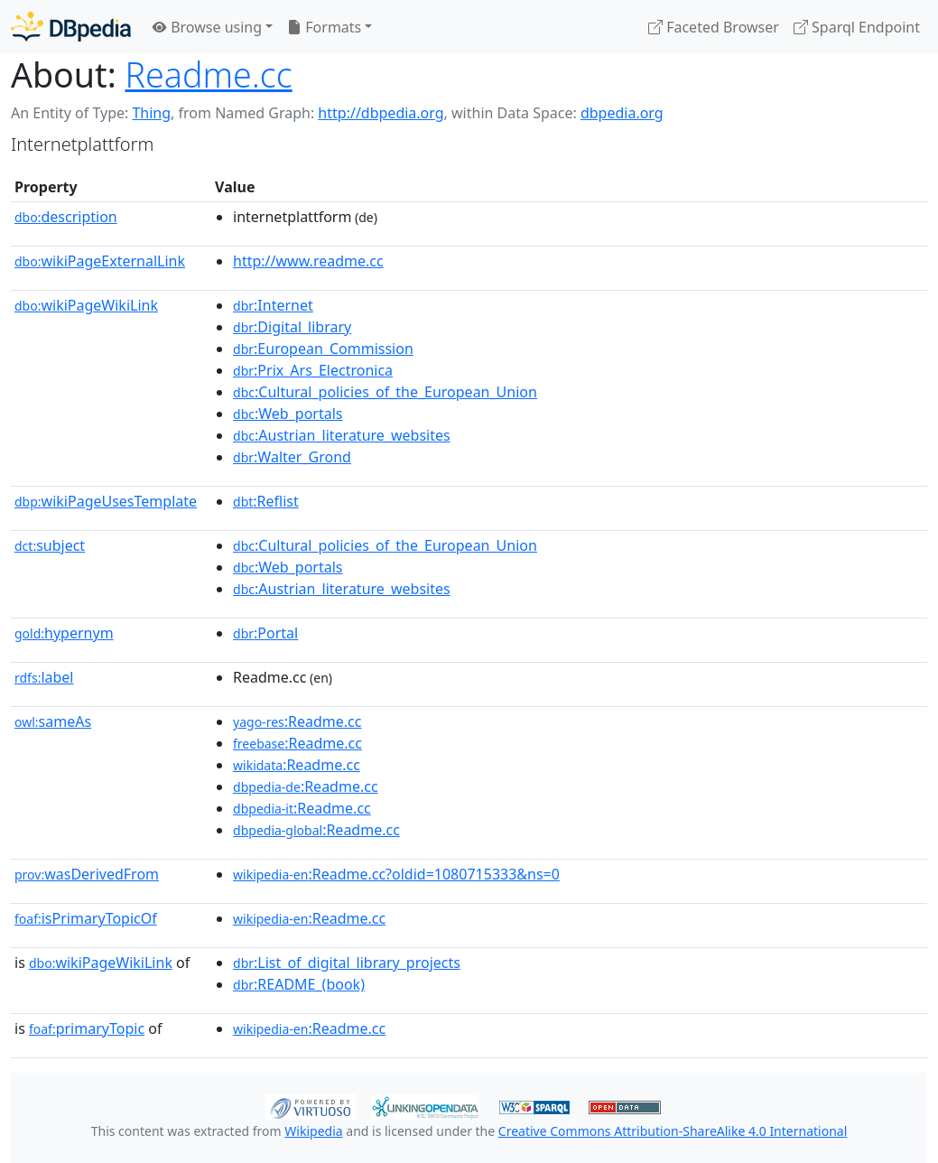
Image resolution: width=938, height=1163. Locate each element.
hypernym (64, 633)
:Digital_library (292, 327)
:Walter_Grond (292, 457)
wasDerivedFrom (86, 874)
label (44, 677)
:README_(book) (299, 984)
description (65, 217)
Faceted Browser (713, 27)
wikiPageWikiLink (86, 305)
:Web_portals (287, 413)
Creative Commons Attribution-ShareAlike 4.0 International (672, 1131)
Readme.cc (209, 74)
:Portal (265, 633)
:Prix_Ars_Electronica (313, 370)
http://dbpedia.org (380, 113)
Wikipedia (313, 1131)
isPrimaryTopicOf (85, 918)
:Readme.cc (297, 721)
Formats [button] (324, 27)
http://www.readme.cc (308, 261)
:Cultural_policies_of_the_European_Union (385, 392)
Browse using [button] (207, 27)
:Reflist (266, 501)
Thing (151, 113)
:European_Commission (323, 348)
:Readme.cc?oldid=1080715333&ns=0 (396, 874)
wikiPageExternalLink (99, 261)
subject (49, 545)
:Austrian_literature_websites (341, 435)
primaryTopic (86, 1028)
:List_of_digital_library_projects (346, 962)
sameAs (52, 721)
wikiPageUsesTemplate (105, 501)
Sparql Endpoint (857, 27)
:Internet (273, 305)
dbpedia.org (622, 113)
